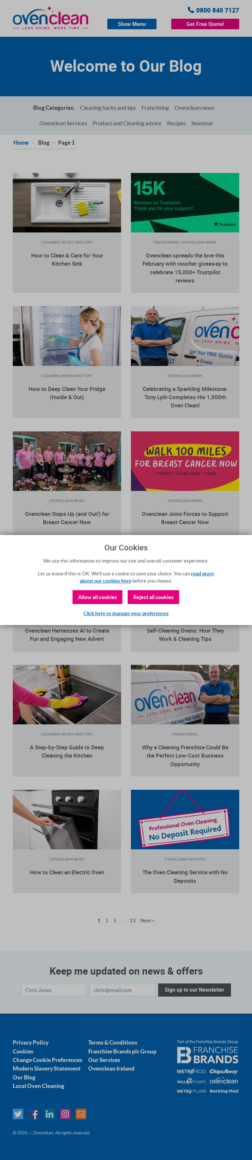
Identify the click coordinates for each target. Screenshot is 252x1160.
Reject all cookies (153, 597)
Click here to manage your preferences (126, 613)
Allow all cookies (97, 597)
